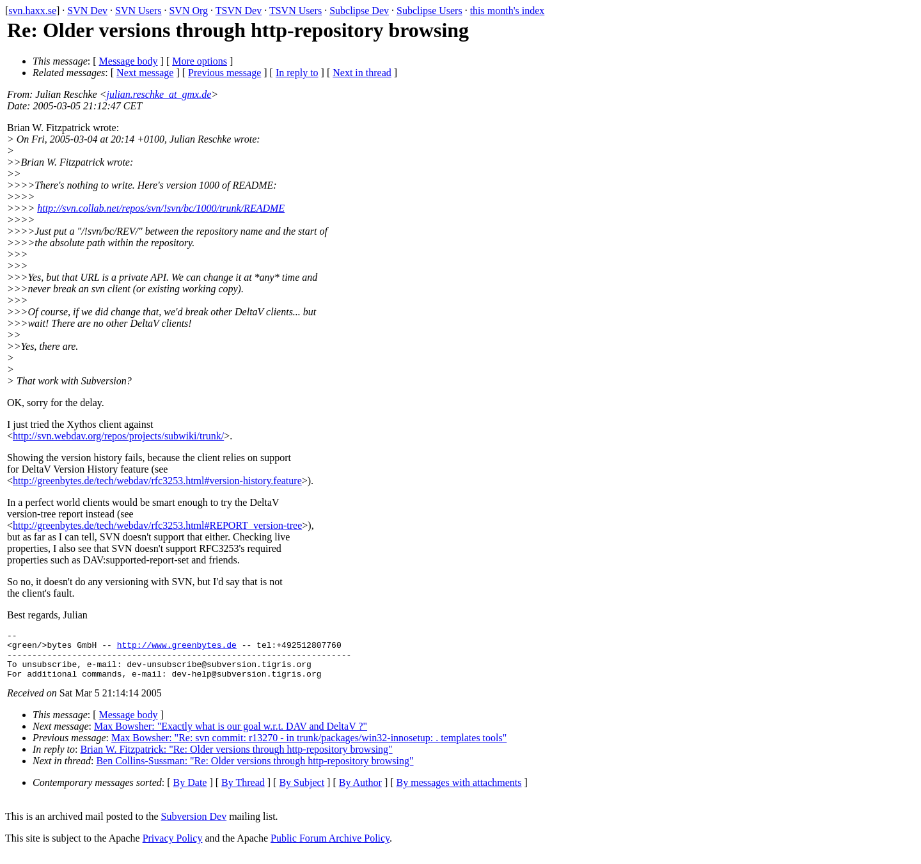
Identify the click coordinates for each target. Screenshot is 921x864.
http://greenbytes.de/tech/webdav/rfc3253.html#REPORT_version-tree (157, 525)
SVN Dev (87, 10)
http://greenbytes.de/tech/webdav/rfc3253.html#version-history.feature (157, 480)
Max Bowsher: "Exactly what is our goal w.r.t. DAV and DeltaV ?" (230, 735)
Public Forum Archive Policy (330, 847)
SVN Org (188, 10)
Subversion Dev (194, 826)
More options (199, 61)
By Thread (243, 792)
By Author (360, 792)
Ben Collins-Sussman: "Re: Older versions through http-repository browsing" (254, 770)
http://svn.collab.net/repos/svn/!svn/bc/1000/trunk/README (161, 208)
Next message (144, 72)
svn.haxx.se (32, 10)
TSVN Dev (239, 10)
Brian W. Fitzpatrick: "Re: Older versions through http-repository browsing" (237, 758)
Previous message (224, 72)
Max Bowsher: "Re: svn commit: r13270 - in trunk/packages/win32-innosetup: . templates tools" (309, 747)
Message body (128, 61)
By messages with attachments (459, 792)
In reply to (297, 72)
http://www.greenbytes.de (177, 648)
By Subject (301, 792)
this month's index (507, 10)
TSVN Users (295, 10)
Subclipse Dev (359, 10)
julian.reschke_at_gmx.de (159, 94)
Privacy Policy (173, 847)
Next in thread (362, 72)
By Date (190, 792)
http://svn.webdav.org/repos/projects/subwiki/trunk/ (118, 435)
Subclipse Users (429, 10)
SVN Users (138, 10)
